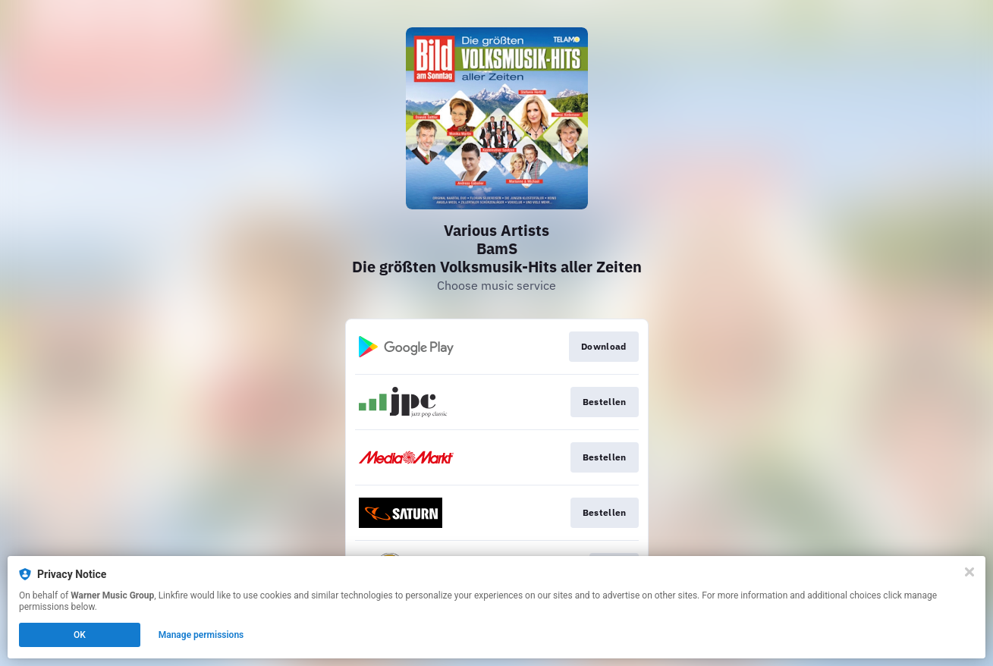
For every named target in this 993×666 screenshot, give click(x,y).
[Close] (969, 572)
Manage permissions (201, 635)
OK (80, 635)
